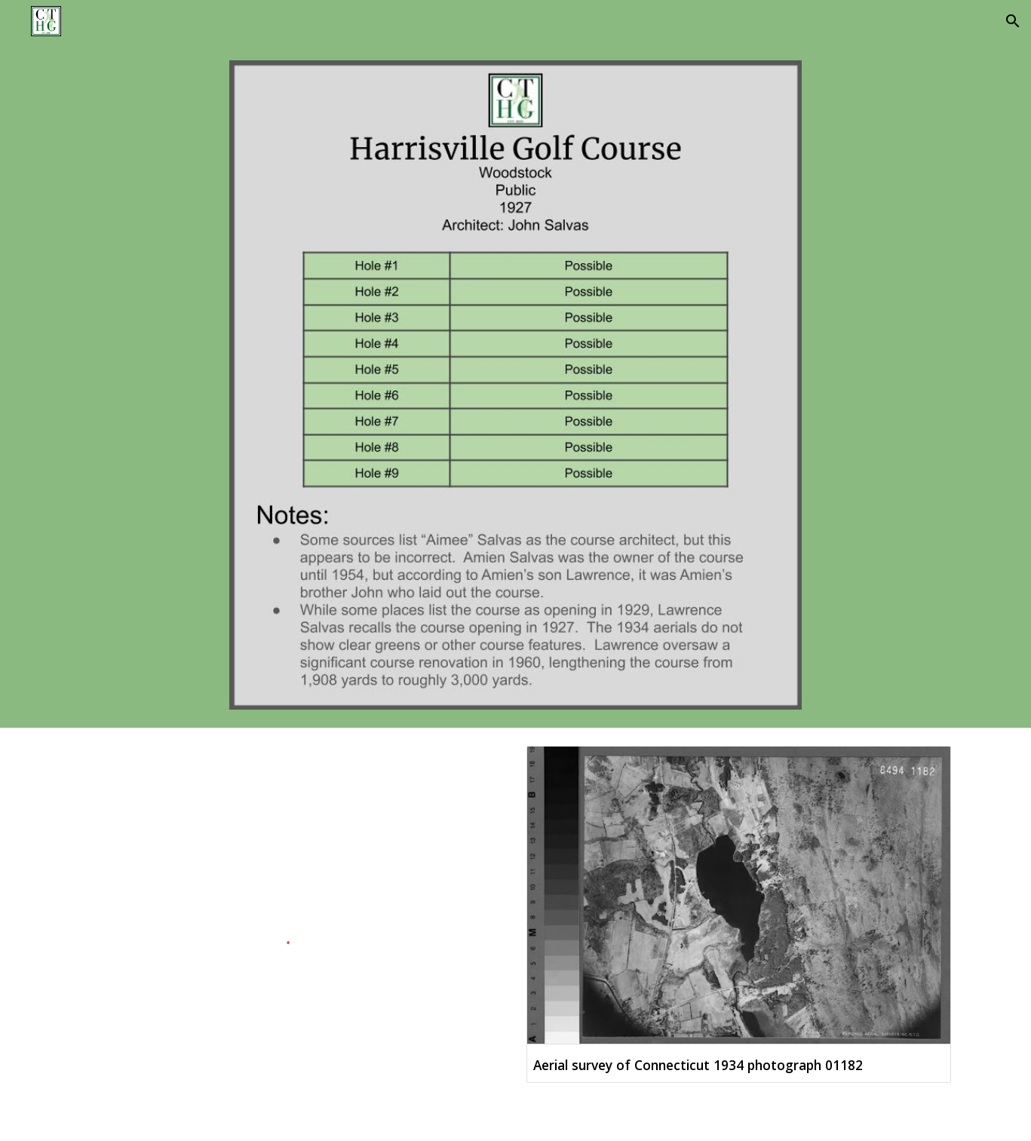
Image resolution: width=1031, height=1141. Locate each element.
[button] (1013, 21)
